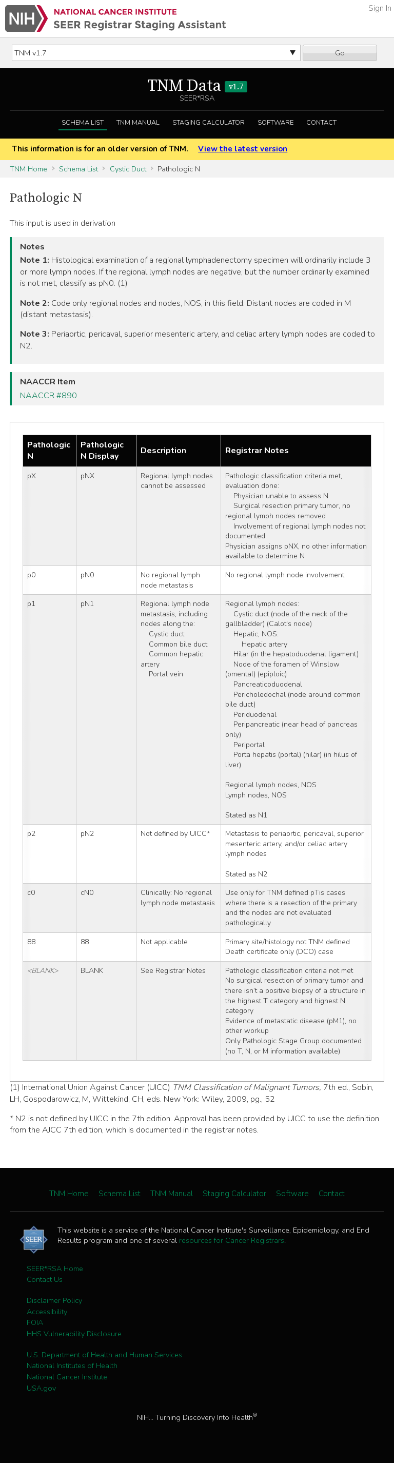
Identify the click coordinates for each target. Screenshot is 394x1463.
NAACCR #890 (48, 395)
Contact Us (45, 1279)
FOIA (35, 1322)
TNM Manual (138, 122)
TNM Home (28, 169)
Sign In (379, 8)
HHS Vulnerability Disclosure (74, 1334)
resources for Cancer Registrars (231, 1240)
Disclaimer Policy (54, 1300)
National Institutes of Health (72, 1365)
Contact (321, 122)
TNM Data (197, 86)
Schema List (83, 122)
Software (275, 122)
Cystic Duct (128, 169)
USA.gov (41, 1388)
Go (340, 53)
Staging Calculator (208, 122)
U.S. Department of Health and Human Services (104, 1355)
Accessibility (47, 1311)
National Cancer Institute (67, 1377)
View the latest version (242, 149)
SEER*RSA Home (55, 1268)
